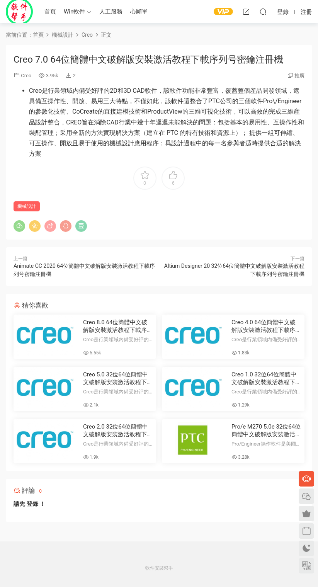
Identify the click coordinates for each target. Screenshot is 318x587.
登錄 (32, 503)
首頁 (50, 11)
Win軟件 (74, 11)
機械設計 (26, 206)
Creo (26, 75)
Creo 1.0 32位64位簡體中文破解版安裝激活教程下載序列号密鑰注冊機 (266, 378)
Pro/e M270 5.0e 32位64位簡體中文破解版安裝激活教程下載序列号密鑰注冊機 (266, 430)
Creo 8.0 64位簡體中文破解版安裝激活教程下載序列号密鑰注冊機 (118, 326)
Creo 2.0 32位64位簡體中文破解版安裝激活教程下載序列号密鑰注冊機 (118, 430)
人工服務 (110, 11)
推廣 (299, 75)
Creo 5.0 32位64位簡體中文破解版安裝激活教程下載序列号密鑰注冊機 (118, 378)
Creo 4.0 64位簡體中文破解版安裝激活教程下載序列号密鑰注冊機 (266, 326)
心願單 (139, 11)
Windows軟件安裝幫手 (19, 11)
